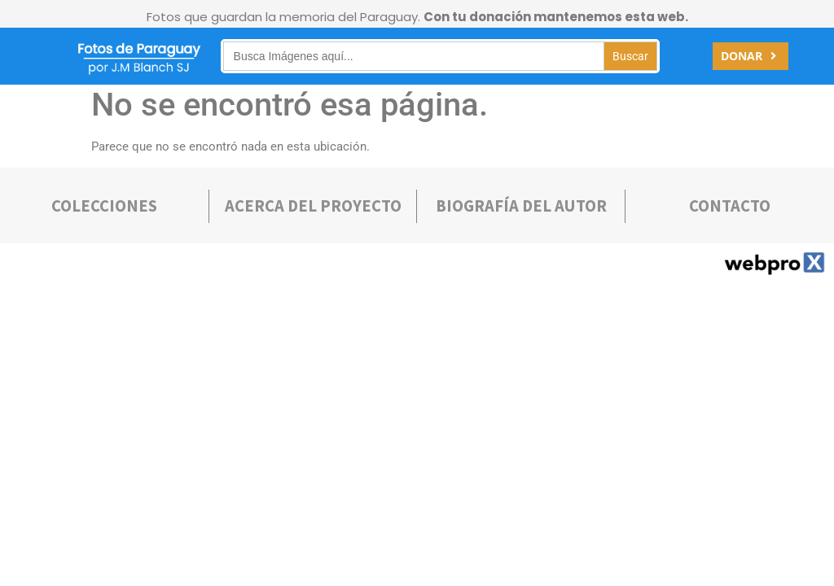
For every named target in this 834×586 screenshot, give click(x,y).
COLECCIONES (104, 205)
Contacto (729, 205)
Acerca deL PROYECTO (313, 205)
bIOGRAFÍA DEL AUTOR (521, 205)
